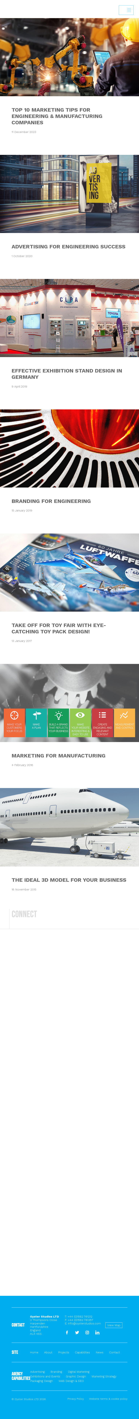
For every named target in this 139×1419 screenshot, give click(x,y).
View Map (113, 1325)
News (99, 1352)
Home (34, 1352)
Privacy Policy (76, 1398)
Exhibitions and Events (45, 1376)
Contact (114, 1352)
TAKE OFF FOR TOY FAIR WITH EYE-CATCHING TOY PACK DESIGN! (59, 628)
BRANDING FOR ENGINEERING (51, 501)
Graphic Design (76, 1376)
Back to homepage (4, 16)
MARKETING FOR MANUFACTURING (59, 755)
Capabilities (82, 1352)
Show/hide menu (129, 10)
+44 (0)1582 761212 (80, 1316)
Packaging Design (41, 1381)
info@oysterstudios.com (84, 1323)
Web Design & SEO (71, 1381)
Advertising (37, 1371)
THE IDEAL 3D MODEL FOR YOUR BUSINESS (69, 880)
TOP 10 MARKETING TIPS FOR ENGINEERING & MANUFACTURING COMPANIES (57, 116)
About (48, 1352)
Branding (56, 1371)
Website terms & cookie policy (108, 1398)
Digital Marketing (78, 1371)
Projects (63, 1352)
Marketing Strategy (104, 1376)
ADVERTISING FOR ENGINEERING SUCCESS (68, 246)
